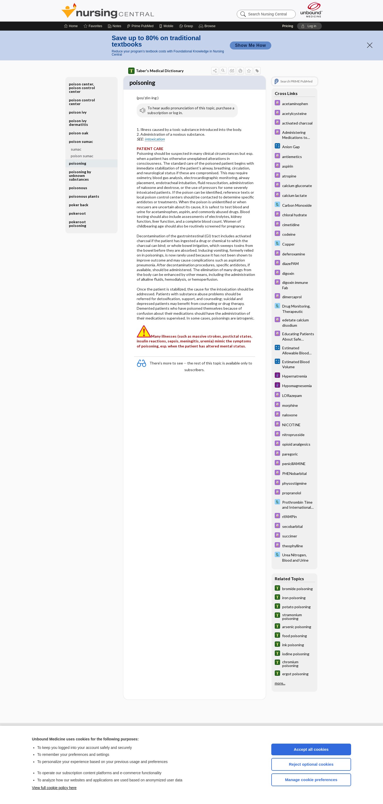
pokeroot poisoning (77, 223)
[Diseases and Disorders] (294, 376)
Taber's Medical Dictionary (156, 71)
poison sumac (81, 141)
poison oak (78, 133)
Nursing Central (127, 11)
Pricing (287, 26)
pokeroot (77, 213)
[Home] (71, 26)
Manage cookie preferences (311, 779)
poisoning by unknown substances (80, 175)
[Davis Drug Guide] (294, 103)
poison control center (82, 102)
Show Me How (250, 45)
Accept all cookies (311, 749)
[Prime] (140, 26)
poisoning (77, 163)
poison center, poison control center (82, 88)
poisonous (78, 187)
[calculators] (294, 146)
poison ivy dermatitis (78, 122)
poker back (78, 204)
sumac (76, 149)
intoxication (155, 139)
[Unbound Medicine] (311, 9)
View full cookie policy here (54, 788)
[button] (208, 26)
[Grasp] (186, 26)
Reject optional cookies (311, 764)
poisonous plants (84, 196)
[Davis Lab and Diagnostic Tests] (294, 205)
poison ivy (77, 112)
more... (280, 683)
